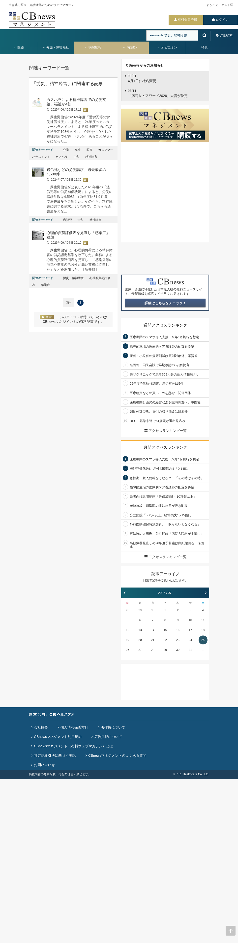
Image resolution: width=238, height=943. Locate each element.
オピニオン (167, 47)
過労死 (67, 220)
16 (177, 630)
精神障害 (91, 157)
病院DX (130, 47)
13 (140, 630)
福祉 (78, 150)
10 (190, 620)
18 (203, 630)
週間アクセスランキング (165, 325)
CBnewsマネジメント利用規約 (58, 737)
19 (127, 640)
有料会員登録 (187, 20)
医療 (18, 47)
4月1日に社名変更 (142, 78)
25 (203, 640)
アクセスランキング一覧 (165, 431)
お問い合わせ (44, 765)
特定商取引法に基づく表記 (55, 755)
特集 (204, 47)
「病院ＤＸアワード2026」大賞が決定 (158, 93)
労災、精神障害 (73, 278)
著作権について (113, 727)
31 (190, 650)
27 (140, 650)
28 (127, 610)
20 (140, 640)
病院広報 (93, 47)
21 (152, 640)
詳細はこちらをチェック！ (165, 303)
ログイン (222, 20)
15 (165, 630)
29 (140, 610)
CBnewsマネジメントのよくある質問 (117, 755)
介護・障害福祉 (56, 47)
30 (152, 610)
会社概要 (41, 727)
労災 (77, 157)
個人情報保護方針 (74, 727)
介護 (66, 150)
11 (203, 620)
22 (165, 640)
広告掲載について (108, 737)
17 (190, 630)
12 (127, 630)
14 (152, 630)
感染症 (45, 285)
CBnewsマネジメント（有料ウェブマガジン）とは (73, 746)
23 (177, 640)
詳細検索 (226, 35)
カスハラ (62, 157)
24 (190, 640)
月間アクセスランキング (165, 447)
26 (127, 650)
